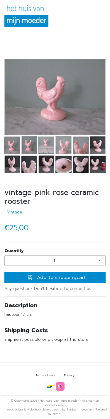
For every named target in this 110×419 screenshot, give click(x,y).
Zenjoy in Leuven (79, 409)
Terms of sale (45, 375)
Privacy (69, 375)
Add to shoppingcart (56, 277)
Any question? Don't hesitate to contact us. (48, 289)
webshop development (44, 409)
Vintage (14, 212)
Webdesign (14, 409)
